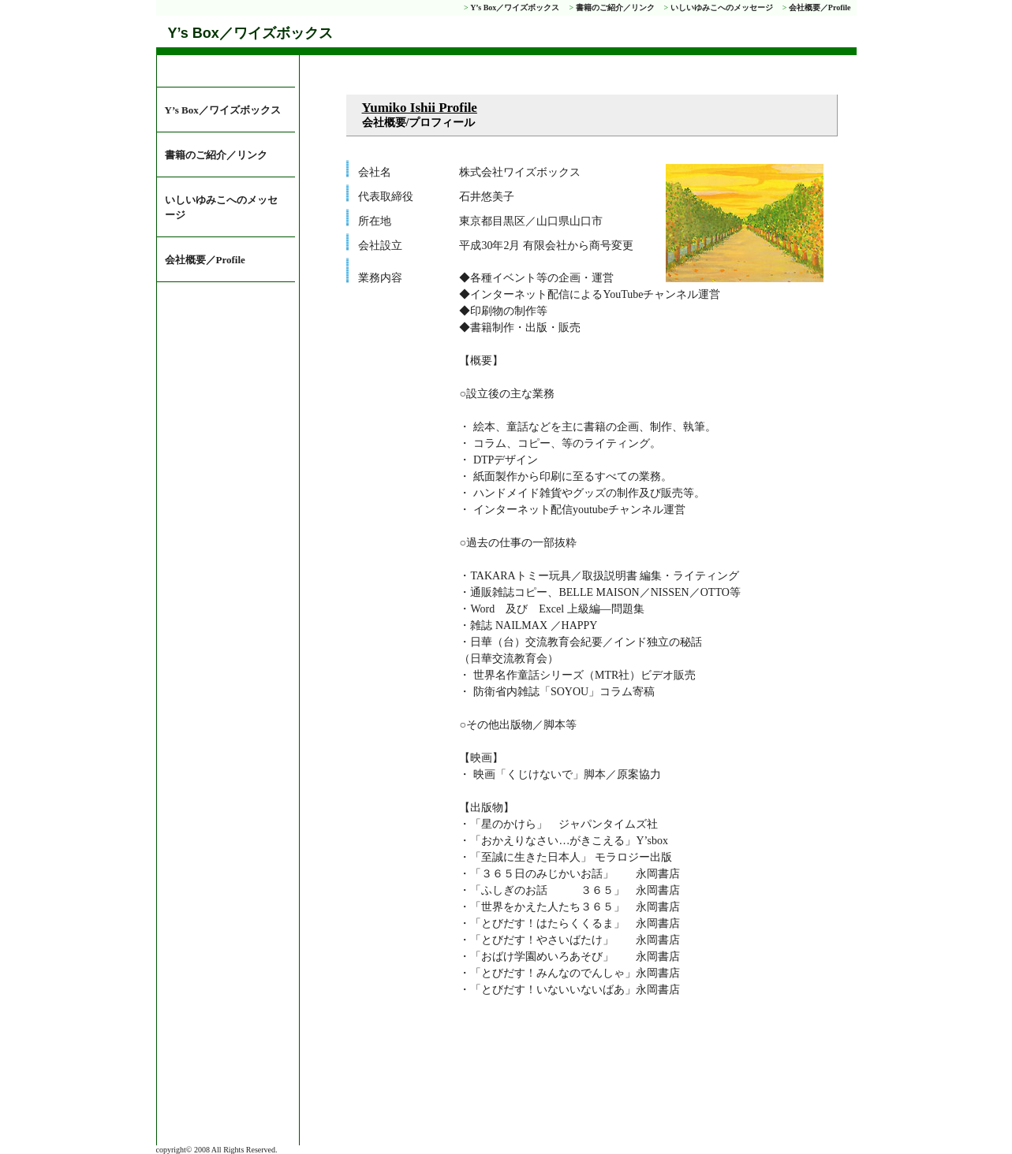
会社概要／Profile (820, 7)
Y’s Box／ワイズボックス (514, 7)
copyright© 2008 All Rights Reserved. (217, 1149)
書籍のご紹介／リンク (615, 7)
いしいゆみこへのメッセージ (721, 7)
